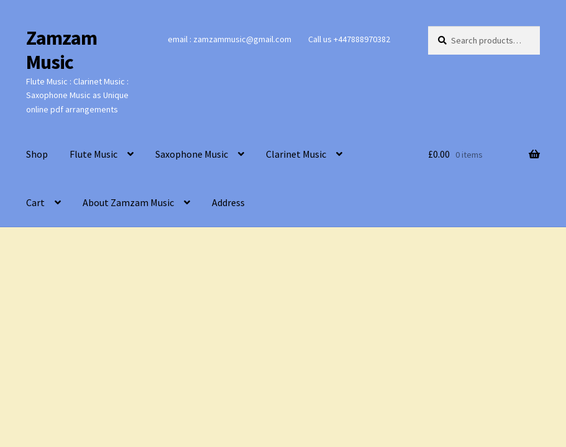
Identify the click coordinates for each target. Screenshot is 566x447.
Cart (35, 202)
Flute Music (93, 154)
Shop (37, 154)
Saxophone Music (191, 154)
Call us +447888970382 (349, 39)
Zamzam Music (61, 49)
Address (228, 202)
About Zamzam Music (128, 202)
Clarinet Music (296, 154)
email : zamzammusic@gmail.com (229, 39)
